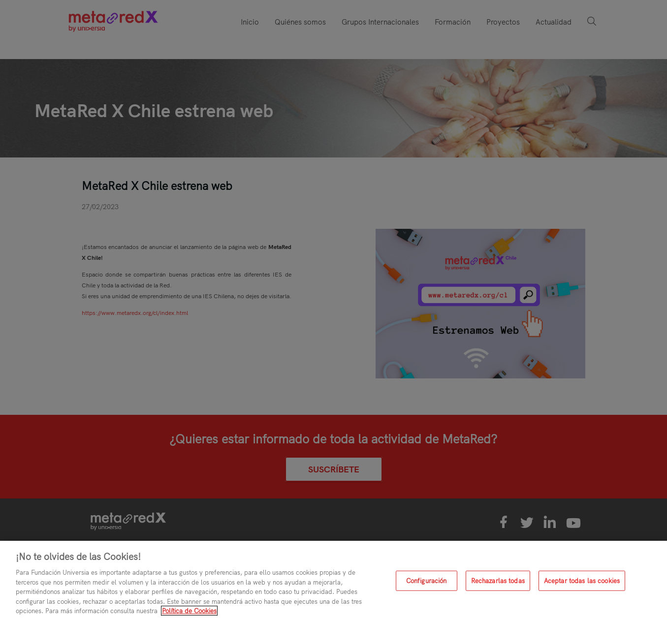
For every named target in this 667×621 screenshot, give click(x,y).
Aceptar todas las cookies (582, 580)
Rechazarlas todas (498, 580)
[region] (333, 581)
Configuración (426, 580)
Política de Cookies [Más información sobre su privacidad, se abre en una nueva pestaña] (189, 611)
